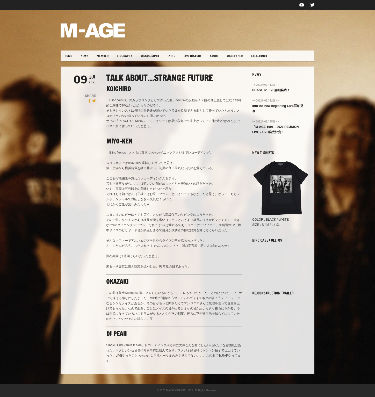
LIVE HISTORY (192, 56)
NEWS (84, 56)
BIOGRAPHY (124, 56)
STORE (214, 56)
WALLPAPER (235, 56)
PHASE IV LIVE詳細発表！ (271, 90)
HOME (68, 56)
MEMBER (103, 56)
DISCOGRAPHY (149, 56)
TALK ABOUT (259, 56)
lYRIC (171, 56)
